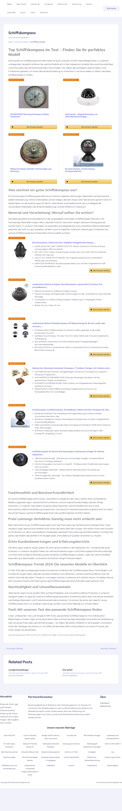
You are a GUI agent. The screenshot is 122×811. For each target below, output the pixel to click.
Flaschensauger (9, 780)
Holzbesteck (92, 788)
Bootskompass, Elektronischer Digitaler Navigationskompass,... (67, 242)
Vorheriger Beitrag (14, 665)
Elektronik (58, 4)
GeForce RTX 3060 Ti (112, 763)
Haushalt (94, 4)
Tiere (18, 12)
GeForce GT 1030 (71, 772)
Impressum (105, 720)
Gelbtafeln (50, 788)
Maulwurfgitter (113, 788)
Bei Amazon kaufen (35, 127)
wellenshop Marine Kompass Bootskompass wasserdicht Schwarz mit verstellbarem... (71, 288)
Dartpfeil (68, 686)
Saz (112, 772)
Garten (83, 4)
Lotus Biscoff (71, 752)
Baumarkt (20, 4)
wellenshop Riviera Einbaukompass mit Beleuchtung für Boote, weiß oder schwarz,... (70, 328)
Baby (9, 4)
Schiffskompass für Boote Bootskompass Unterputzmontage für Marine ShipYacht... (68, 468)
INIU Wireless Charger (92, 752)
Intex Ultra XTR (9, 752)
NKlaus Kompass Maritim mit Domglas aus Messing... (31, 170)
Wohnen (28, 12)
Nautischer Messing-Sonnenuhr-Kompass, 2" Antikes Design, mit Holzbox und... (68, 375)
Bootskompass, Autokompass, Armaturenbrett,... (80, 170)
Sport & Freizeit (39, 690)
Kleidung (33, 4)
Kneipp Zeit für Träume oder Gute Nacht (50, 755)
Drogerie (45, 4)
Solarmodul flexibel (71, 780)
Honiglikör (92, 772)
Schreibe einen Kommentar (20, 690)
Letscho (71, 788)
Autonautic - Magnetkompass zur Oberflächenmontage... (81, 115)
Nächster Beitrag (108, 665)
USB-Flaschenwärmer (9, 772)
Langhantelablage (19, 686)
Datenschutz (105, 723)
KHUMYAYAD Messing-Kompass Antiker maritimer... (29, 115)
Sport (9, 12)
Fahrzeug (71, 4)
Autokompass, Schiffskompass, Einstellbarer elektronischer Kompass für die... (71, 422)
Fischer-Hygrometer (112, 780)
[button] (111, 8)
